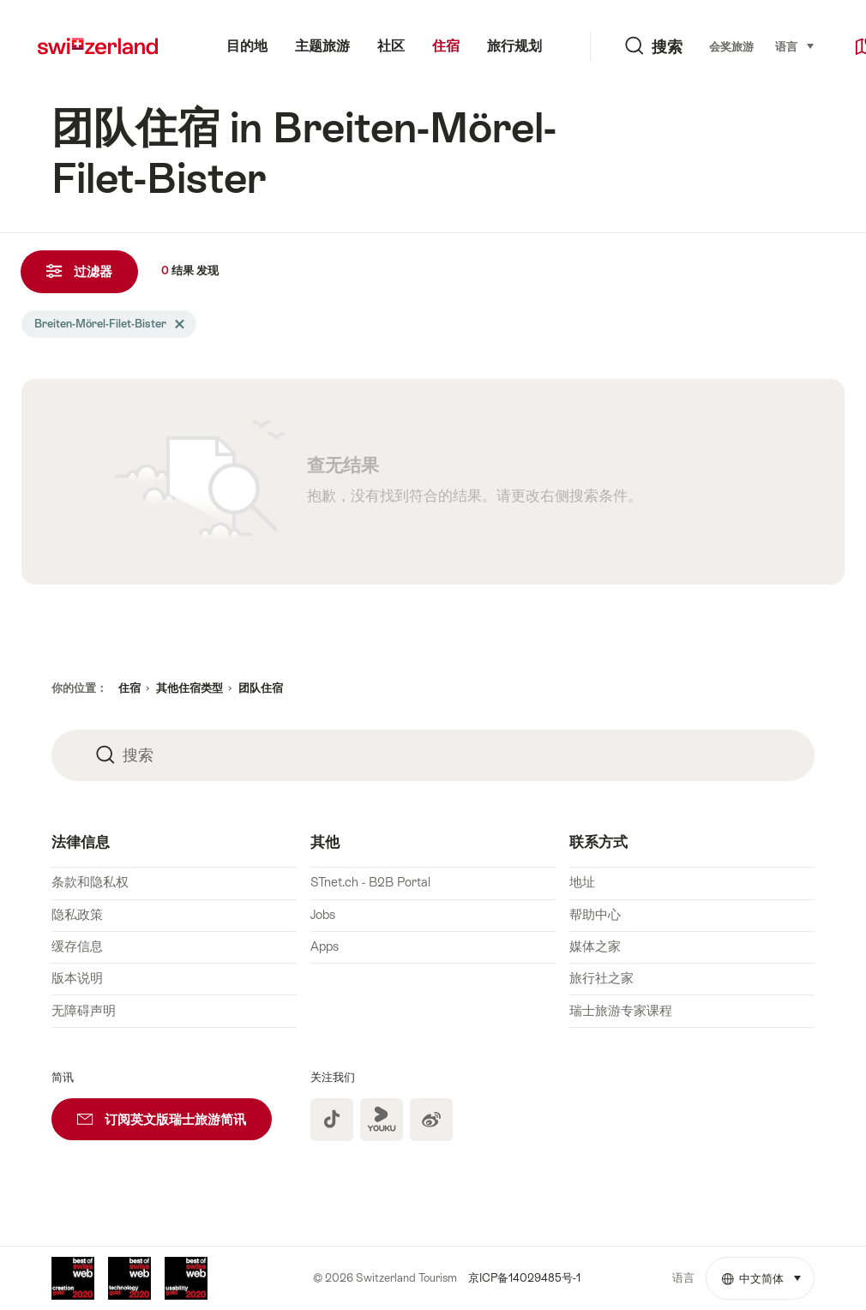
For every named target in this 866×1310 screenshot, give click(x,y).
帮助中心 (595, 915)
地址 (582, 882)
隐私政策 (77, 915)
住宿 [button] (129, 688)
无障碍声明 (83, 1011)
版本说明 (77, 978)
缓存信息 (77, 946)
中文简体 (768, 1271)
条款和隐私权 (90, 882)
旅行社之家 (601, 978)
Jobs (322, 915)
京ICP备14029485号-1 (524, 1277)
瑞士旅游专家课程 (620, 1011)
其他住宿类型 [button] (189, 688)
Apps (324, 946)
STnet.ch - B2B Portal (370, 882)
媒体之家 (595, 946)
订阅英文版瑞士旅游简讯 (174, 1112)
